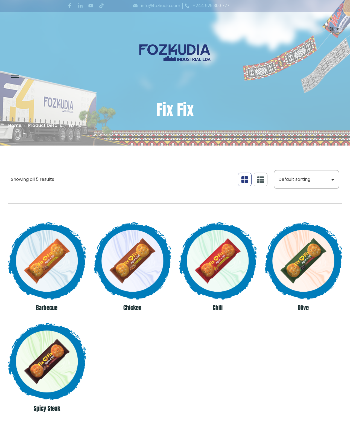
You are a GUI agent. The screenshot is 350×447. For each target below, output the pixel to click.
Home (14, 125)
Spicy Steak (47, 409)
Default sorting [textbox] (294, 179)
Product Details (45, 125)
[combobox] (306, 179)
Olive (303, 308)
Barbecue (46, 308)
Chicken (132, 308)
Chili (218, 308)
